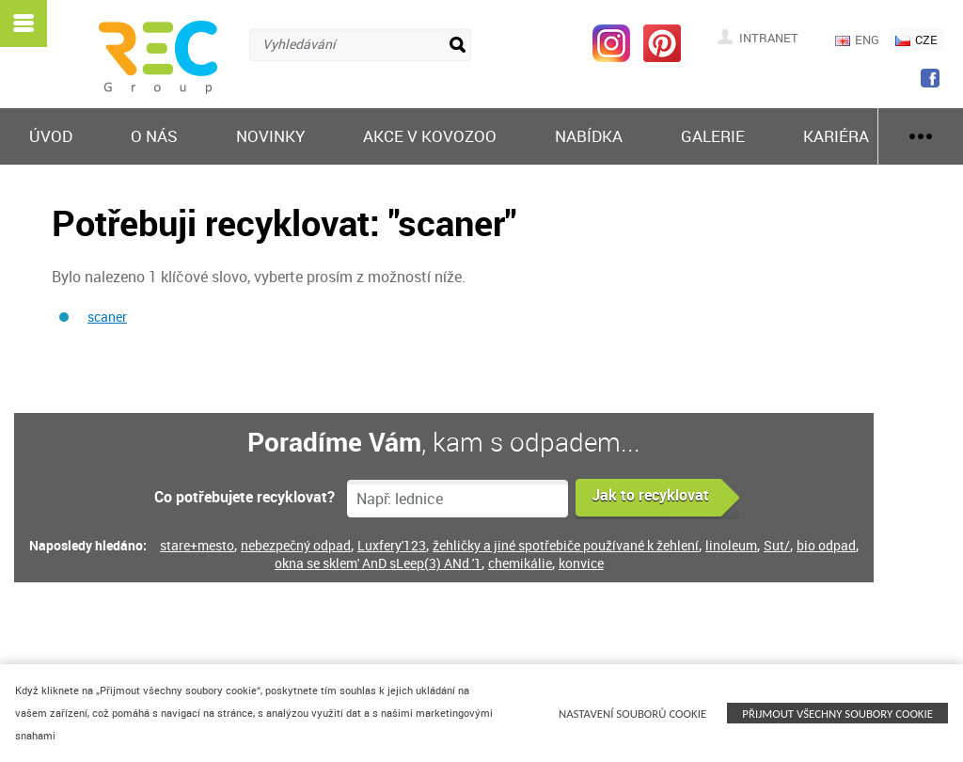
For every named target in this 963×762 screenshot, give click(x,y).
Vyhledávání (299, 44)
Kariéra (836, 136)
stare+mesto (197, 545)
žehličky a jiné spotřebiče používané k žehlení (566, 545)
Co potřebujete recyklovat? (244, 496)
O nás (154, 136)
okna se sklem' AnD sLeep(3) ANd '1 (378, 563)
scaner (107, 316)
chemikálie (520, 563)
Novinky (270, 136)
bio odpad (826, 545)
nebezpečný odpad (296, 545)
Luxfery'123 (391, 545)
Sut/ (777, 545)
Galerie (713, 136)
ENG (857, 39)
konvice (581, 563)
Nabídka (589, 136)
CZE (916, 39)
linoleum (731, 545)
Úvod (50, 136)
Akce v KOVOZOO (430, 136)
